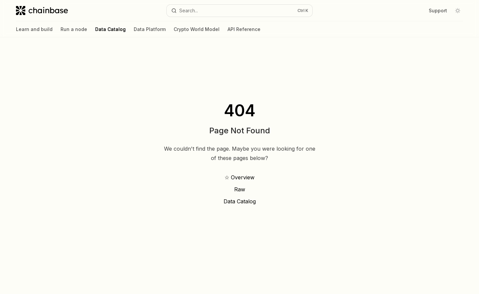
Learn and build (34, 31)
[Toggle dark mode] (457, 10)
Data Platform (150, 31)
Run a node (74, 31)
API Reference (244, 31)
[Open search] (239, 11)
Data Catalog (110, 31)
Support (438, 10)
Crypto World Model (197, 31)
